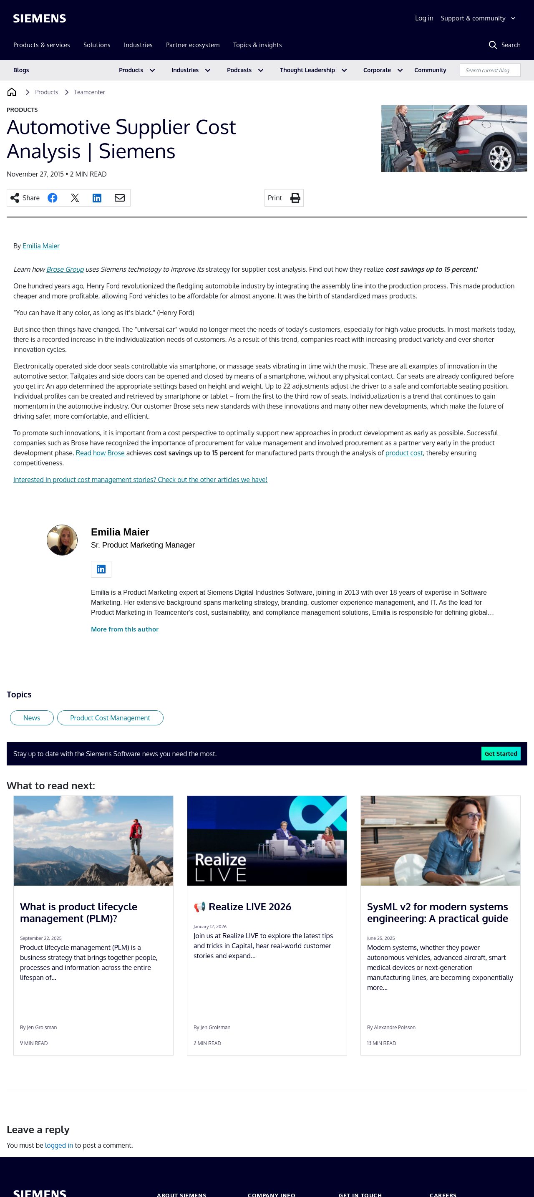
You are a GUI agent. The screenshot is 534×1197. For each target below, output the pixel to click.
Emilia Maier (41, 246)
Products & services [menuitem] (41, 45)
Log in (424, 18)
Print (275, 198)
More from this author (125, 629)
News (31, 718)
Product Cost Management (111, 718)
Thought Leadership (307, 69)
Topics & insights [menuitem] (257, 45)
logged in (59, 1145)
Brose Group (65, 269)
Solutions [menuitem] (97, 45)
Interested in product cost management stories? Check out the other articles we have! (140, 479)
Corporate (377, 69)
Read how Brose (101, 453)
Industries (185, 69)
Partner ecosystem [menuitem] (193, 45)
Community (430, 69)
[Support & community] (479, 18)
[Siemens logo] (39, 18)
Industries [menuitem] (138, 45)
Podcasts (239, 69)
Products (131, 69)
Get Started (501, 753)
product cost (404, 453)
